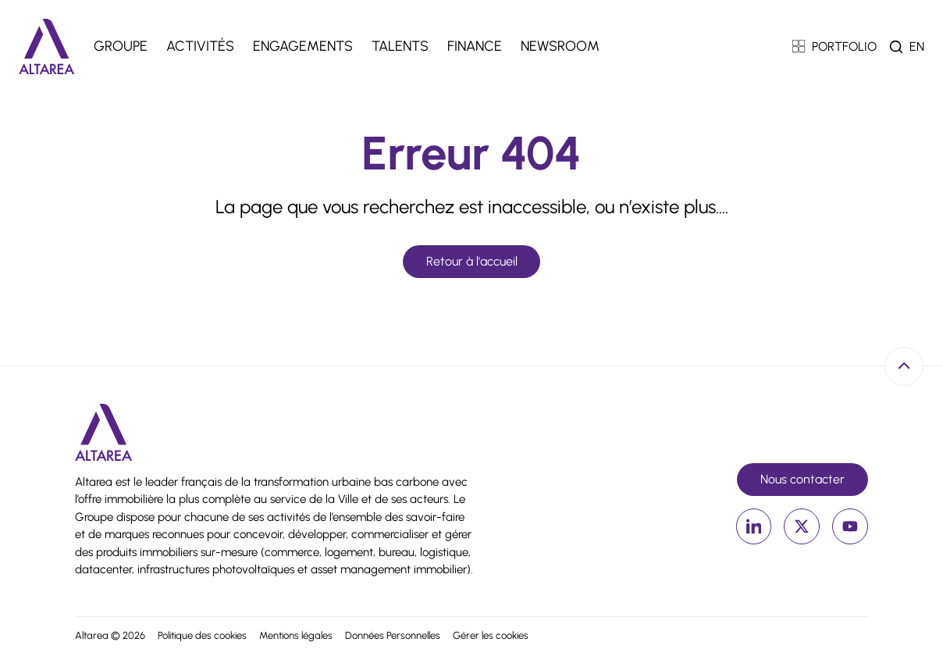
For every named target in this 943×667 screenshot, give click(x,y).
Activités (200, 46)
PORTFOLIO (834, 46)
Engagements (303, 46)
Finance (474, 46)
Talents (400, 46)
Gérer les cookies (490, 635)
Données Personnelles (392, 635)
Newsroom (560, 46)
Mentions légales (296, 635)
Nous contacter (802, 479)
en (916, 46)
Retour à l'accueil (472, 261)
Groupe (121, 46)
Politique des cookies (202, 635)
